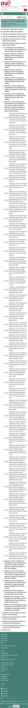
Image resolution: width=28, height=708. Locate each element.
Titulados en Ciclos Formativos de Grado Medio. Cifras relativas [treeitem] (14, 44)
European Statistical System (8, 659)
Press (2, 642)
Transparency (4, 653)
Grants (2, 667)
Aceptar (16, 706)
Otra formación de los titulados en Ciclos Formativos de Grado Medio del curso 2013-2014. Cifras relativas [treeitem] (15, 592)
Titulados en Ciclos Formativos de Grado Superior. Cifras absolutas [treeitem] (14, 613)
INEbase (2, 17)
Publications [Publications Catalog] (4, 678)
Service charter (5, 680)
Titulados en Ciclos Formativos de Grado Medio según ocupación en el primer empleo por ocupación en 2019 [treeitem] (18, 363)
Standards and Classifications (9, 645)
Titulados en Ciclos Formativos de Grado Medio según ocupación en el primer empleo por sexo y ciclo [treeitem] (18, 330)
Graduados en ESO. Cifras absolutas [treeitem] (13, 29)
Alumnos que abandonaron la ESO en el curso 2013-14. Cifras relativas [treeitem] (14, 626)
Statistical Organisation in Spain (9, 655)
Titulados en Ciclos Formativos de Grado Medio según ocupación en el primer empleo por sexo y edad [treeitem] (18, 324)
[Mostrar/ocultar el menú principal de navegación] (2, 13)
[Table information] (8, 118)
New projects (4, 647)
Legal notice (4, 638)
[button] (24, 13)
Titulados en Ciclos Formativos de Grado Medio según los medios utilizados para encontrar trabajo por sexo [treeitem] (18, 178)
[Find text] (12, 10)
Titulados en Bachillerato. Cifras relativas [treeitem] (14, 36)
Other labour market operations (13, 17)
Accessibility (4, 640)
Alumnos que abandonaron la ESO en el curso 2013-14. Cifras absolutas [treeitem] (14, 622)
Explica (3, 671)
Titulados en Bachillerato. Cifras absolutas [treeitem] (15, 34)
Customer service (5, 674)
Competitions (4, 669)
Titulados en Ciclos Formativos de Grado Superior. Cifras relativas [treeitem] (14, 617)
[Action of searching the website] (25, 10)
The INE (3, 651)
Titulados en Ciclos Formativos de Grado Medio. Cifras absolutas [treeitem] (14, 39)
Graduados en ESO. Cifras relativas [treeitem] (13, 31)
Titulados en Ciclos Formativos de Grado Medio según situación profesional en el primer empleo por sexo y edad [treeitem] (18, 234)
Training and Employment (7, 663)
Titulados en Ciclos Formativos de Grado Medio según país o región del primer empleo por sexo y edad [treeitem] (18, 186)
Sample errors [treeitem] (7, 629)
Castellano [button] (24, 6)
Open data (3, 676)
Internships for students (7, 665)
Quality (2, 657)
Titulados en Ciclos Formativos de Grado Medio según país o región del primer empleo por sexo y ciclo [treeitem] (18, 193)
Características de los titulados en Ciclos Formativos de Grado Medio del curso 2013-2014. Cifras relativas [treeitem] (15, 49)
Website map (4, 636)
